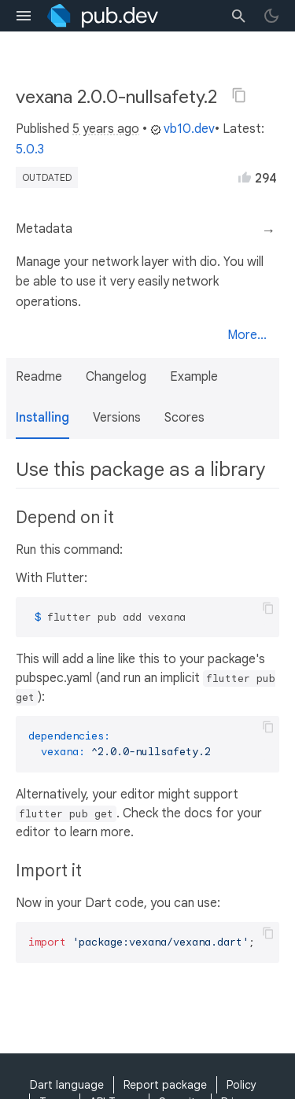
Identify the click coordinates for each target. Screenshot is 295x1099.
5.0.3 (30, 149)
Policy (241, 1085)
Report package (165, 1085)
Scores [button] (184, 418)
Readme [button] (39, 377)
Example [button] (194, 377)
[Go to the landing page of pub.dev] (102, 16)
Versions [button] (117, 418)
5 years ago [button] (105, 129)
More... (247, 335)
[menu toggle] (23, 15)
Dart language (67, 1085)
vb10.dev (182, 129)
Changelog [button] (116, 377)
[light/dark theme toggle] (271, 15)
